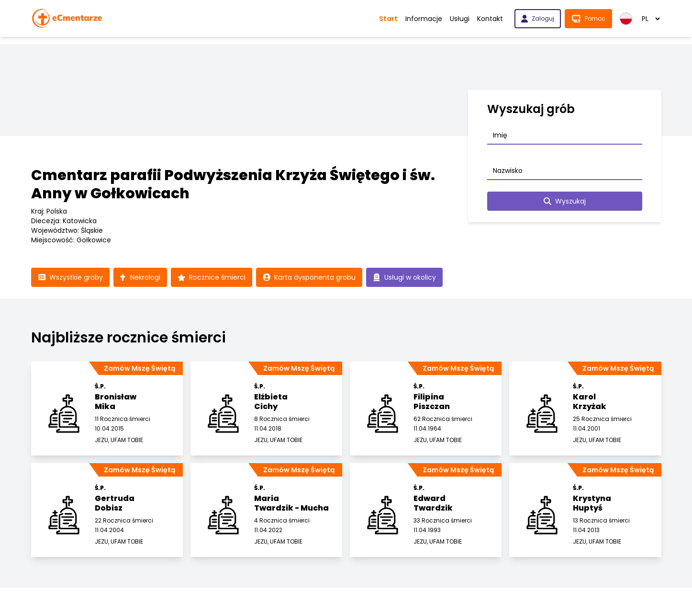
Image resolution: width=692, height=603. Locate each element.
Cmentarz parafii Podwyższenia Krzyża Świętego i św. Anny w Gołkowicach (233, 184)
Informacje (423, 18)
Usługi (459, 18)
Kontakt (490, 18)
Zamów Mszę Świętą (139, 368)
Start (388, 18)
